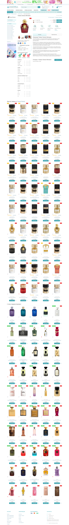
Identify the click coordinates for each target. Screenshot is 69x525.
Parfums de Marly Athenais (12, 380)
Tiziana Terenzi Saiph (34, 257)
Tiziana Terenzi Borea (57, 257)
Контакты (20, 521)
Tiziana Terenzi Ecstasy (57, 197)
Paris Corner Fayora (34, 400)
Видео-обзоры (9, 521)
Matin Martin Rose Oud (46, 480)
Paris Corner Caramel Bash (23, 440)
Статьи (8, 519)
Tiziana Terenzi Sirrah (57, 217)
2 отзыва (14, 175)
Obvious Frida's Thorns (57, 380)
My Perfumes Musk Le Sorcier (46, 440)
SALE (49, 10)
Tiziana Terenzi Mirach (46, 237)
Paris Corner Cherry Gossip (57, 420)
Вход (56, 4)
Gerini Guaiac (46, 320)
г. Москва (12, 4)
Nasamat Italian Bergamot (23, 380)
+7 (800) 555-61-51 (46, 6)
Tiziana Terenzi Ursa (23, 237)
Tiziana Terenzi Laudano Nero (12, 177)
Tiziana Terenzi (21, 101)
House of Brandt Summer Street (12, 420)
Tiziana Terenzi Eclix (12, 257)
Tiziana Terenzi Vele (34, 297)
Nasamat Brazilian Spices (34, 380)
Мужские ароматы (19, 10)
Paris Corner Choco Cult (12, 440)
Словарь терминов (51, 17)
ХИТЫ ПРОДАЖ (10, 12)
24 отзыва (25, 115)
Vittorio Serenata (12, 320)
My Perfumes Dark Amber (11, 480)
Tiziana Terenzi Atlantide (45, 257)
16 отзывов (25, 135)
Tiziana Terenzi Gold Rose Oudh (34, 197)
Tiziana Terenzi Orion (23, 137)
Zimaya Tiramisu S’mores (34, 500)
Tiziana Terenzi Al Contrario (10, 29)
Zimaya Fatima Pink (12, 500)
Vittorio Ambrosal (23, 320)
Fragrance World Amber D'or (12, 360)
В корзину (59, 20)
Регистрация (60, 4)
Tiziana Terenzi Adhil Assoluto (11, 26)
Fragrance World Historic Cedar (34, 360)
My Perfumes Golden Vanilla (23, 460)
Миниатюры (36, 10)
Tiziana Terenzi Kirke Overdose (23, 177)
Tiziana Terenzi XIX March (34, 177)
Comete (61, 15)
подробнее (34, 30)
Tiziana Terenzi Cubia (46, 197)
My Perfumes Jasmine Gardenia (57, 460)
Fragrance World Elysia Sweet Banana (23, 360)
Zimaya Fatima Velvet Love (57, 480)
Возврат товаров (21, 515)
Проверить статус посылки (41, 4)
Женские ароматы (10, 10)
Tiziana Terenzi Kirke (12, 117)
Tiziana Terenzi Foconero (45, 137)
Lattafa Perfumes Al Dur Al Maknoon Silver (23, 340)
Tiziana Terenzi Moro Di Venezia (23, 157)
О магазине (8, 522)
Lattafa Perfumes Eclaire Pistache (12, 340)
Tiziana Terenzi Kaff (45, 277)
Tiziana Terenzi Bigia (23, 277)
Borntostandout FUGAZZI (23, 400)
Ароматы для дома (28, 10)
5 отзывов (14, 135)
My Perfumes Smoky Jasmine (12, 460)
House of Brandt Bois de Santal (34, 420)
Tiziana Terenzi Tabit (57, 157)
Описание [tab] (39, 34)
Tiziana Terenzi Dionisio (34, 157)
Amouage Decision (57, 320)
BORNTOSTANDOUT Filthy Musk (12, 400)
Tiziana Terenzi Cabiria (46, 297)
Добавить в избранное (58, 17)
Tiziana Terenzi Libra (12, 277)
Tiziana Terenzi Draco (12, 197)
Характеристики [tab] (54, 34)
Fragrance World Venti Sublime (34, 340)
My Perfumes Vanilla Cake (45, 460)
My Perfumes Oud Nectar (57, 440)
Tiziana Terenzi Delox (57, 137)
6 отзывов (59, 135)
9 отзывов (14, 155)
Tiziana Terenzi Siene (34, 217)
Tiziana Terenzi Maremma (11, 157)
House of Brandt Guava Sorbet (46, 420)
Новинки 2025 (43, 10)
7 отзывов (59, 115)
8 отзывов (14, 215)
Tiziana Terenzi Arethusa (23, 197)
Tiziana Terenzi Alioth (10, 30)
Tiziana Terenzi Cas (45, 177)
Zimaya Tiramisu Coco (57, 500)
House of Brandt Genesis (23, 420)
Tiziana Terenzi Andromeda (10, 31)
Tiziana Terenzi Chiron (23, 257)
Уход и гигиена (9, 518)
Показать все (9, 41)
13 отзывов (37, 115)
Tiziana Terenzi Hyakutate (11, 297)
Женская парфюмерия (10, 515)
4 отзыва (48, 155)
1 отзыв (48, 135)
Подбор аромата (55, 10)
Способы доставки (20, 4)
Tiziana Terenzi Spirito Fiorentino (34, 137)
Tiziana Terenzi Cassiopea (23, 117)
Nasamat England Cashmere (46, 380)
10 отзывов (25, 155)
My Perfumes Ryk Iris (34, 460)
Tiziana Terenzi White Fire (11, 137)
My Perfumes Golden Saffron (23, 480)
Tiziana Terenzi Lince (57, 297)
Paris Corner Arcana (57, 400)
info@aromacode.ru (51, 518)
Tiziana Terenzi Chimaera (45, 157)
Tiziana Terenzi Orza (57, 277)
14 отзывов (48, 115)
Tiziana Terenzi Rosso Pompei (11, 21)
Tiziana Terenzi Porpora (57, 177)
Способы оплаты (30, 4)
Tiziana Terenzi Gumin (46, 117)
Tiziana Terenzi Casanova (57, 117)
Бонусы (20, 518)
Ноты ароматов (21, 522)
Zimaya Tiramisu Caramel (45, 500)
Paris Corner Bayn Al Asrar (34, 440)
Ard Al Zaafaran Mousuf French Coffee (34, 480)
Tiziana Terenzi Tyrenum (34, 237)
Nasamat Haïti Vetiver (57, 360)
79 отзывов (14, 115)
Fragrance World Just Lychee (57, 340)
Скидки (50, 4)
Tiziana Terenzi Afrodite (10, 27)
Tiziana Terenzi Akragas (10, 28)
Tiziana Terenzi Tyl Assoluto (12, 237)
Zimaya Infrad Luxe (23, 500)
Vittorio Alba (34, 320)
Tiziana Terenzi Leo (12, 217)
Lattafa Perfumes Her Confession (45, 340)
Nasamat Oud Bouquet (46, 360)
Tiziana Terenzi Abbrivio (10, 25)
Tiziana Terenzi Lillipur (34, 277)
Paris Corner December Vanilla (46, 400)
